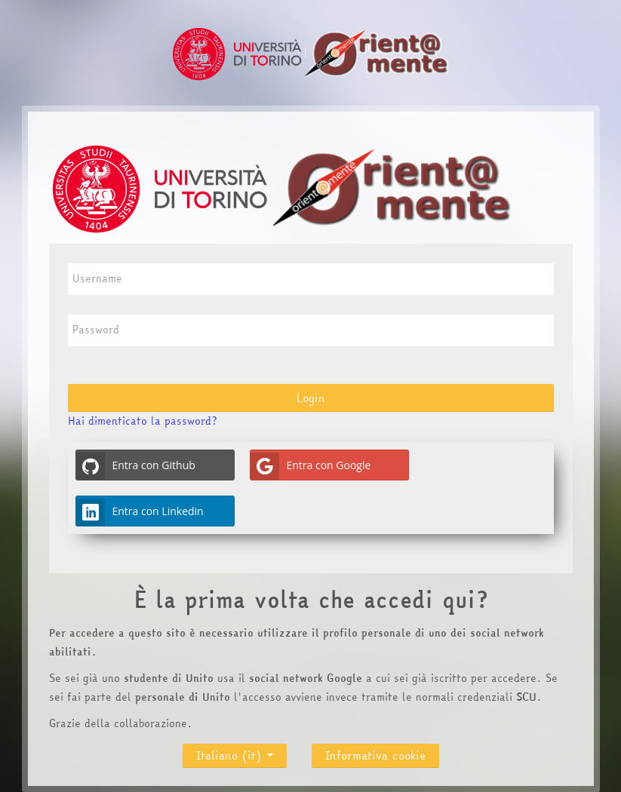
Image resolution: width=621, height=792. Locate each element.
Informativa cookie (375, 755)
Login (311, 398)
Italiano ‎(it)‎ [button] (234, 752)
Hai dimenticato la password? (142, 421)
